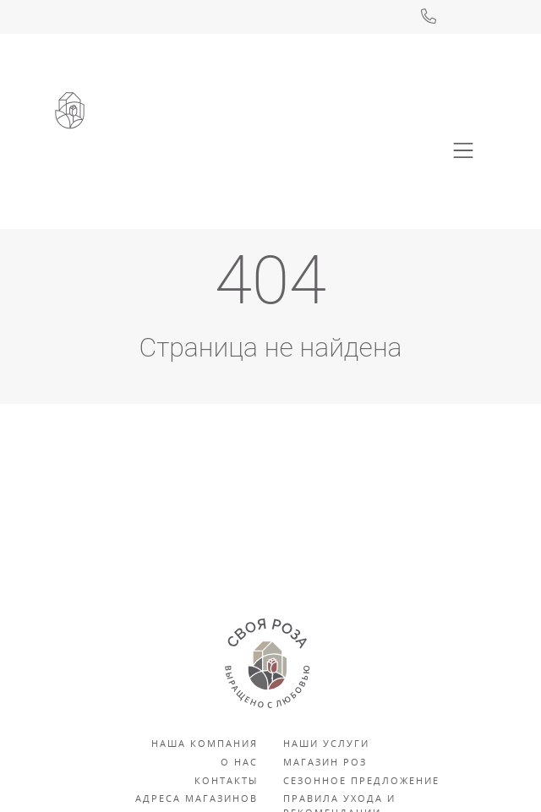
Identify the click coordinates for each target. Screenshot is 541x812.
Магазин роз (325, 761)
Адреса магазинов (196, 798)
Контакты (226, 780)
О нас (239, 761)
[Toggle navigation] (463, 150)
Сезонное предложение (361, 780)
